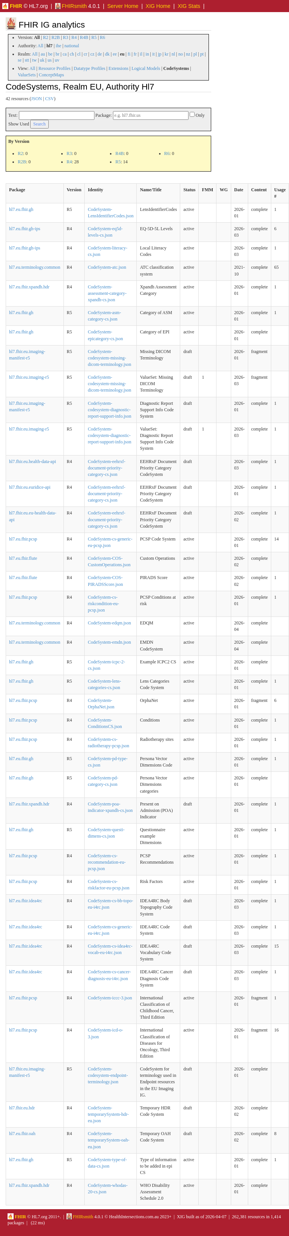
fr (135, 54)
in (147, 54)
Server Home (122, 6)
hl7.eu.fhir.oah (22, 1133)
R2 (45, 37)
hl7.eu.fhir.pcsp (23, 539)
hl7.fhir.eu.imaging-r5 (29, 377)
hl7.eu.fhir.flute (23, 558)
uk (42, 60)
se (20, 60)
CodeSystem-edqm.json (109, 623)
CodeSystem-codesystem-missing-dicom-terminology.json (109, 358)
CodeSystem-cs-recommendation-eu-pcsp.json (106, 862)
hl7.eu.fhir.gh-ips (24, 228)
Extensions (118, 68)
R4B (84, 37)
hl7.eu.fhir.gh (21, 209)
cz (92, 54)
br (57, 54)
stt (27, 60)
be (50, 54)
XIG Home (158, 6)
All (40, 45)
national (72, 45)
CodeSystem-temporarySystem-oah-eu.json (108, 1140)
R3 (65, 37)
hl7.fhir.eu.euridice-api (30, 487)
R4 (74, 37)
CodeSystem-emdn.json (109, 642)
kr (166, 54)
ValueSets (27, 74)
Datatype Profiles (89, 68)
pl (195, 54)
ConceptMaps (51, 74)
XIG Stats (189, 6)
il (141, 54)
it (153, 54)
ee (115, 54)
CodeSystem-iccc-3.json (110, 998)
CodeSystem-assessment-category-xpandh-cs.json (107, 293)
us (50, 60)
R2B (55, 37)
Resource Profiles (55, 68)
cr (85, 54)
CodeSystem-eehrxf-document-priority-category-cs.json (106, 468)
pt (202, 54)
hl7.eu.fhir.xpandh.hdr (29, 287)
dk (107, 54)
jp (159, 54)
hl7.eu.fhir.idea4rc (25, 900)
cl (78, 54)
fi (129, 54)
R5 (94, 37)
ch (72, 54)
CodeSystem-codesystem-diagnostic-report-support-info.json (109, 410)
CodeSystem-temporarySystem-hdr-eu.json (108, 1114)
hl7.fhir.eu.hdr (22, 1108)
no (180, 54)
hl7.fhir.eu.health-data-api (32, 461)
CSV (49, 98)
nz (188, 54)
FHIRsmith (71, 6)
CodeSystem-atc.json (107, 267)
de (99, 54)
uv (57, 60)
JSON (36, 98)
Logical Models (145, 68)
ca (65, 54)
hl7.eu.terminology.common (34, 267)
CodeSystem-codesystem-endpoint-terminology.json (108, 1075)
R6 (102, 37)
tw (34, 60)
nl (173, 54)
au (43, 54)
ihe (59, 45)
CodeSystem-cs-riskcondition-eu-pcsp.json (103, 604)
